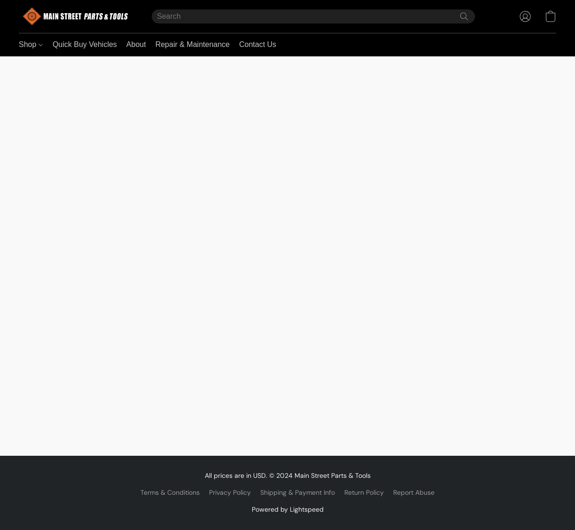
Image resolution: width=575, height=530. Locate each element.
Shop (31, 44)
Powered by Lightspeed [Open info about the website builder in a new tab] (288, 509)
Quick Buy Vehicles (85, 44)
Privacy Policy (230, 492)
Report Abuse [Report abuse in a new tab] (414, 492)
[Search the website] (464, 16)
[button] (76, 16)
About (136, 44)
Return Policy (364, 492)
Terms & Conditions (170, 492)
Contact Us (257, 44)
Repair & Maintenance (192, 44)
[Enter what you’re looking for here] (313, 16)
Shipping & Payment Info (297, 492)
